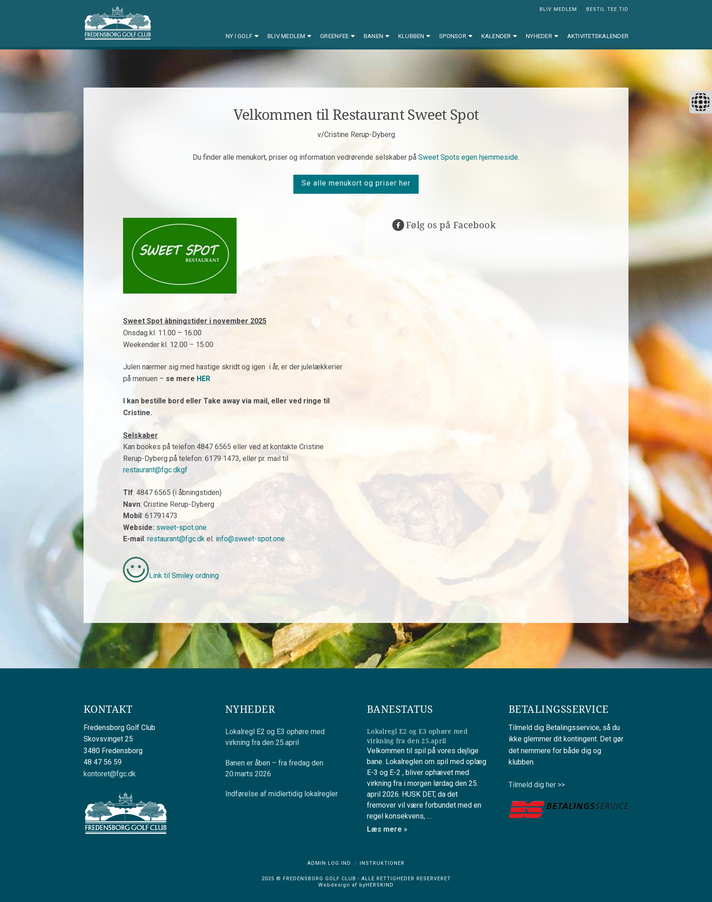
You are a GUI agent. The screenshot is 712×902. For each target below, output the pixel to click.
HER (203, 378)
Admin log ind (329, 863)
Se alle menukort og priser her (356, 183)
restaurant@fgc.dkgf (155, 470)
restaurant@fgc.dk (176, 538)
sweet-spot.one (181, 527)
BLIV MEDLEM (558, 9)
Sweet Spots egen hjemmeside (468, 157)
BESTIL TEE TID (607, 9)
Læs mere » (387, 829)
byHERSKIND (375, 885)
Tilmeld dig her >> (537, 784)
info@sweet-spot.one (250, 538)
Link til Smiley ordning (184, 575)
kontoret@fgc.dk (110, 774)
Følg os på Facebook (451, 225)
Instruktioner (382, 863)
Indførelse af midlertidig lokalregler (281, 793)
